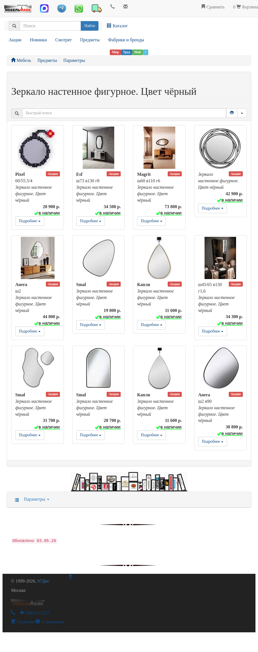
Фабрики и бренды (126, 39)
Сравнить (213, 7)
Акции (15, 39)
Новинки (38, 39)
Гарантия (22, 621)
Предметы (90, 39)
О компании (49, 621)
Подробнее (29, 221)
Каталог (117, 25)
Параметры (30, 499)
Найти (89, 26)
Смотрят (63, 39)
